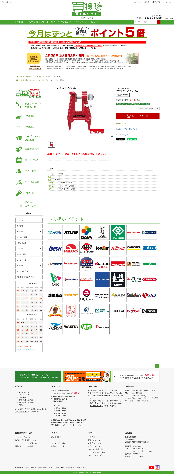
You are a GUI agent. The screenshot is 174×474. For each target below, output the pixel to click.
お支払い (18, 386)
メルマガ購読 (22, 254)
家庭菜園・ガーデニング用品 (28, 138)
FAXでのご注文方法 (95, 449)
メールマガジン (168, 2)
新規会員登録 (56, 437)
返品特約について (122, 123)
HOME (17, 77)
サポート (91, 433)
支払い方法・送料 (37, 22)
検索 (158, 22)
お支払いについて (95, 443)
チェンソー (32, 80)
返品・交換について (95, 446)
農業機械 (24, 80)
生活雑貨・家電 (28, 182)
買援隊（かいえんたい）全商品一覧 (32, 77)
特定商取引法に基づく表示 (27, 277)
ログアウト (21, 226)
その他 (28, 204)
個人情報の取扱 (22, 271)
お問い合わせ (53, 22)
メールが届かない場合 (96, 452)
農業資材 (28, 127)
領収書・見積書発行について (25, 440)
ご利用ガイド (156, 2)
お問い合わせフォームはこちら (143, 390)
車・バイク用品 (28, 160)
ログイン (138, 2)
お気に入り (66, 22)
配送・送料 (56, 386)
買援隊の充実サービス (23, 433)
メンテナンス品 (42, 80)
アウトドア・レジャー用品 (28, 171)
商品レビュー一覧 (58, 446)
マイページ (81, 22)
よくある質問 (22, 237)
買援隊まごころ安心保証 (23, 446)
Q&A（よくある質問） (96, 455)
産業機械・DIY (28, 149)
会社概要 (18, 22)
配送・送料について (95, 440)
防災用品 (28, 193)
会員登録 (146, 2)
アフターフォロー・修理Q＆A (25, 443)
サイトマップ (82, 468)
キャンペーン (22, 260)
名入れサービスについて (23, 437)
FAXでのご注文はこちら (142, 451)
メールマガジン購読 (58, 443)
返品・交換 (92, 386)
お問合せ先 (129, 386)
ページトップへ (157, 366)
